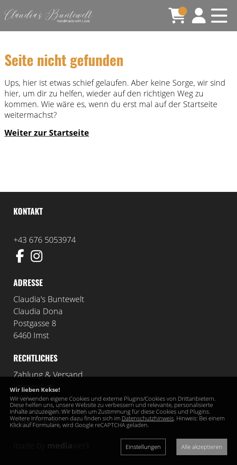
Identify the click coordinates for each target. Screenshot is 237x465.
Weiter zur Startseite (46, 132)
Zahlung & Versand (48, 374)
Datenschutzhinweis (148, 418)
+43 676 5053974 (44, 239)
